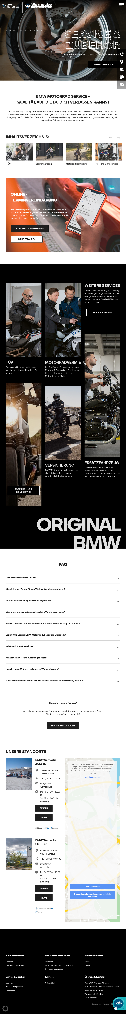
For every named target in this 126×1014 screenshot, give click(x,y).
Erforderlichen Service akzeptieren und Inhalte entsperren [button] (92, 896)
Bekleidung (10, 990)
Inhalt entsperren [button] (93, 887)
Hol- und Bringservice (14, 986)
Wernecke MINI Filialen (94, 994)
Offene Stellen (50, 983)
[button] (5, 1008)
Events (87, 965)
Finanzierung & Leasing (15, 965)
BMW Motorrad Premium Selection (59, 965)
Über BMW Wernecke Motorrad (97, 983)
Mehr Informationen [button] (92, 778)
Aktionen (88, 961)
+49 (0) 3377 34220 (50, 779)
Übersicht (9, 961)
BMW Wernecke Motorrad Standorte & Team (102, 986)
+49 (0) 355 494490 (50, 859)
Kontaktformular (91, 997)
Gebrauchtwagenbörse (54, 969)
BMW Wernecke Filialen (94, 990)
